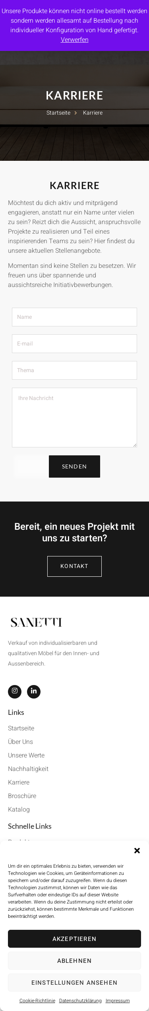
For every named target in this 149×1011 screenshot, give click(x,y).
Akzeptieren (74, 939)
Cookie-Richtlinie (37, 1000)
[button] (137, 851)
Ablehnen (74, 960)
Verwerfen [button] (75, 40)
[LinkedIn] (34, 692)
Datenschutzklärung (80, 1000)
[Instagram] (14, 692)
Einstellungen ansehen (74, 982)
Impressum (118, 1000)
